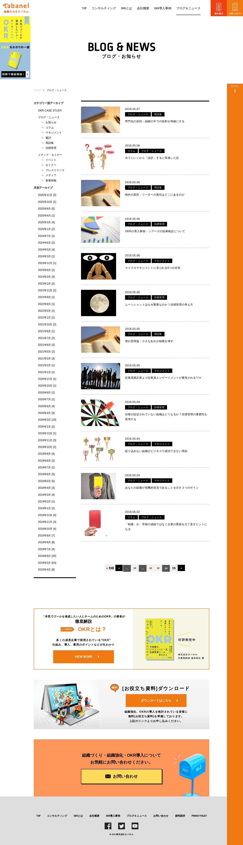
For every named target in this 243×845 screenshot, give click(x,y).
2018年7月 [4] (46, 549)
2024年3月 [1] (46, 256)
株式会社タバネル (124, 834)
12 (150, 555)
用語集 (50, 142)
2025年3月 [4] (46, 222)
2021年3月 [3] (46, 358)
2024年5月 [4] (46, 249)
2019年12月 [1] (47, 433)
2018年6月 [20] (47, 556)
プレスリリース (55, 170)
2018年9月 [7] (46, 535)
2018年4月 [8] (46, 569)
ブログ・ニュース (49, 117)
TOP (84, 8)
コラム (50, 127)
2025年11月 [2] (47, 195)
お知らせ (51, 122)
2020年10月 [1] (47, 385)
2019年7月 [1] (46, 467)
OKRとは (126, 8)
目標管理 (51, 148)
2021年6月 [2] (46, 344)
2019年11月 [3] (47, 440)
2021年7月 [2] (46, 338)
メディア (51, 175)
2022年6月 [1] (46, 304)
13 (158, 555)
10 (133, 555)
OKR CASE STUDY (50, 110)
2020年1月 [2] (46, 426)
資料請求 (180, 815)
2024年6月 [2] (46, 242)
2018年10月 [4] (47, 528)
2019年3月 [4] (46, 494)
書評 (48, 137)
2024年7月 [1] (46, 236)
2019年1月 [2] (46, 508)
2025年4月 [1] (46, 215)
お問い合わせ (160, 815)
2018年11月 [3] (47, 521)
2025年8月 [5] (46, 208)
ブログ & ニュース (188, 8)
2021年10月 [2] (47, 324)
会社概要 (143, 8)
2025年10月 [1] (47, 201)
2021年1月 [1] (46, 372)
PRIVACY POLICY (199, 815)
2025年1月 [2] (46, 229)
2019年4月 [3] (46, 487)
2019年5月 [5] (46, 481)
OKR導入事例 (162, 8)
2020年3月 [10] (47, 419)
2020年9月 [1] (46, 392)
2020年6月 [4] (46, 406)
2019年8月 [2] (46, 460)
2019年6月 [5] (46, 474)
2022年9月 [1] (46, 297)
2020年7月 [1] (46, 399)
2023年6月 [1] (46, 270)
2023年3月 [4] (46, 276)
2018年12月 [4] (47, 515)
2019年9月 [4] (46, 453)
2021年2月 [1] (46, 365)
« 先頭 (108, 555)
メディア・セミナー (50, 154)
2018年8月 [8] (46, 542)
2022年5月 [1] (46, 310)
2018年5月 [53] (47, 562)
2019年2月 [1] (46, 501)
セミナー (51, 165)
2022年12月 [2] (47, 290)
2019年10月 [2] (47, 447)
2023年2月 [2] (46, 283)
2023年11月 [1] (47, 263)
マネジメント (54, 132)
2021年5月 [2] (46, 351)
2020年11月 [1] (47, 378)
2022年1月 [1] (46, 317)
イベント (51, 159)
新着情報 (51, 180)
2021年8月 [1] (46, 331)
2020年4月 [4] (46, 413)
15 (175, 555)
